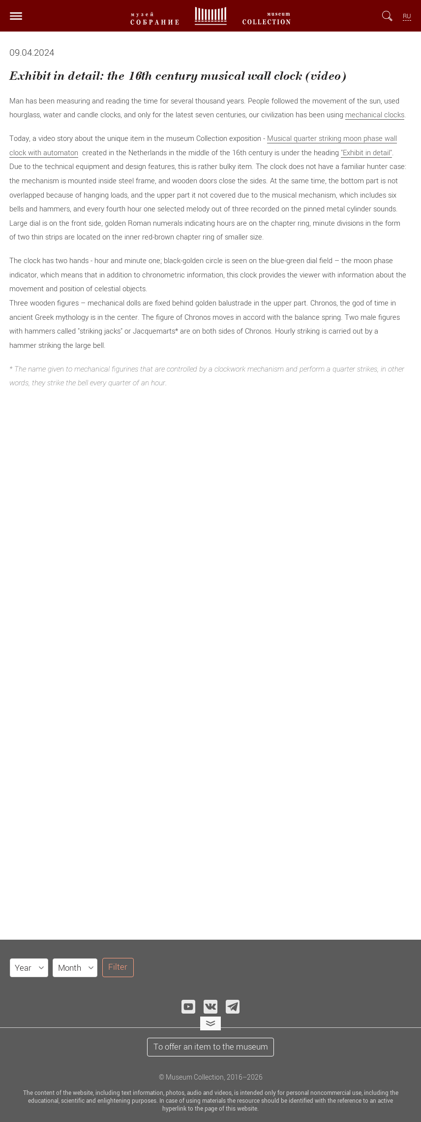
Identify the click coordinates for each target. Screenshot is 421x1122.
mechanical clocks (374, 114)
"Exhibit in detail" (366, 152)
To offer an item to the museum (210, 1046)
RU (407, 16)
